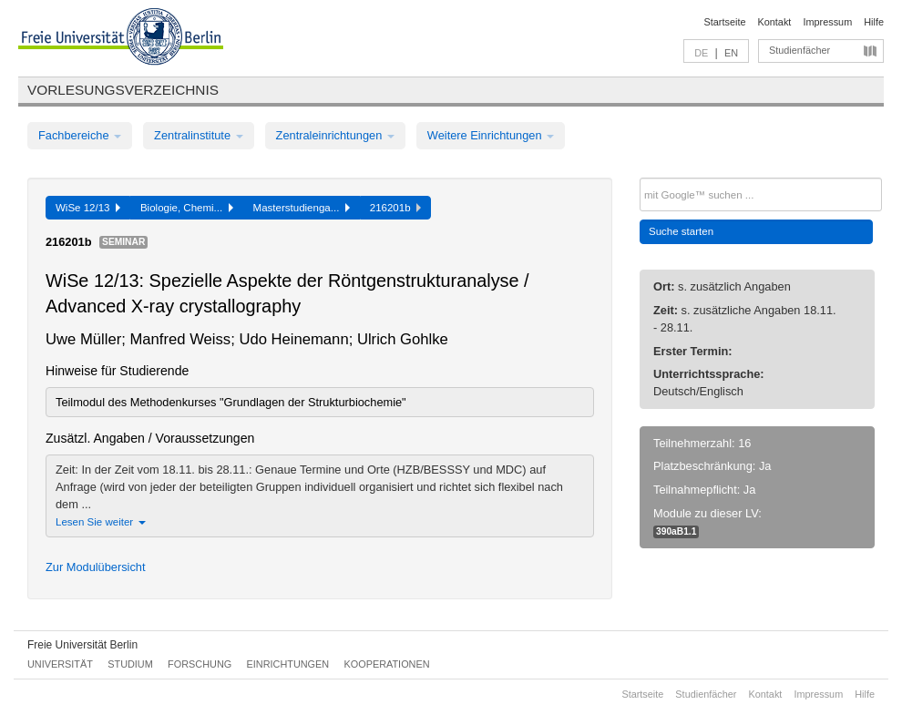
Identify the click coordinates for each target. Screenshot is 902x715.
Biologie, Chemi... (186, 207)
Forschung (199, 664)
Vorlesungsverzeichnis (123, 89)
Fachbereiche (79, 135)
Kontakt (775, 21)
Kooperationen (387, 664)
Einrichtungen (288, 664)
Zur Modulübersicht (96, 567)
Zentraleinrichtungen (335, 135)
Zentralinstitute (198, 135)
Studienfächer (799, 50)
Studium (130, 664)
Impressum (827, 21)
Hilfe (874, 21)
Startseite (725, 21)
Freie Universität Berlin (82, 644)
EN (731, 52)
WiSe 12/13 (88, 207)
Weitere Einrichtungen (490, 135)
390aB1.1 (676, 531)
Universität (60, 664)
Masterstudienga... (301, 207)
